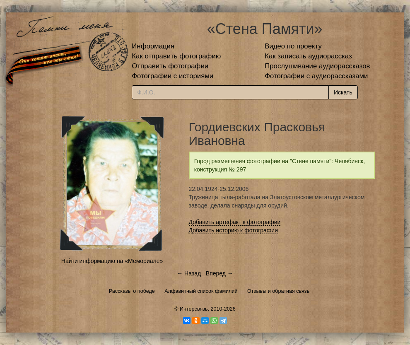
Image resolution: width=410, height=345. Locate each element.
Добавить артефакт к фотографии (235, 222)
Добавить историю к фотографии (233, 230)
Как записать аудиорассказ (308, 56)
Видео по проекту (293, 46)
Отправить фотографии (170, 66)
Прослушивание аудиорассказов (317, 66)
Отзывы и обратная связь (278, 291)
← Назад (189, 273)
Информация (153, 46)
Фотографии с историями (172, 76)
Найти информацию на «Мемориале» (112, 261)
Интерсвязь (194, 309)
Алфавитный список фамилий (200, 291)
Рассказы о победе (132, 291)
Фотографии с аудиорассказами (316, 76)
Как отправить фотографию (176, 56)
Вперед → (219, 273)
